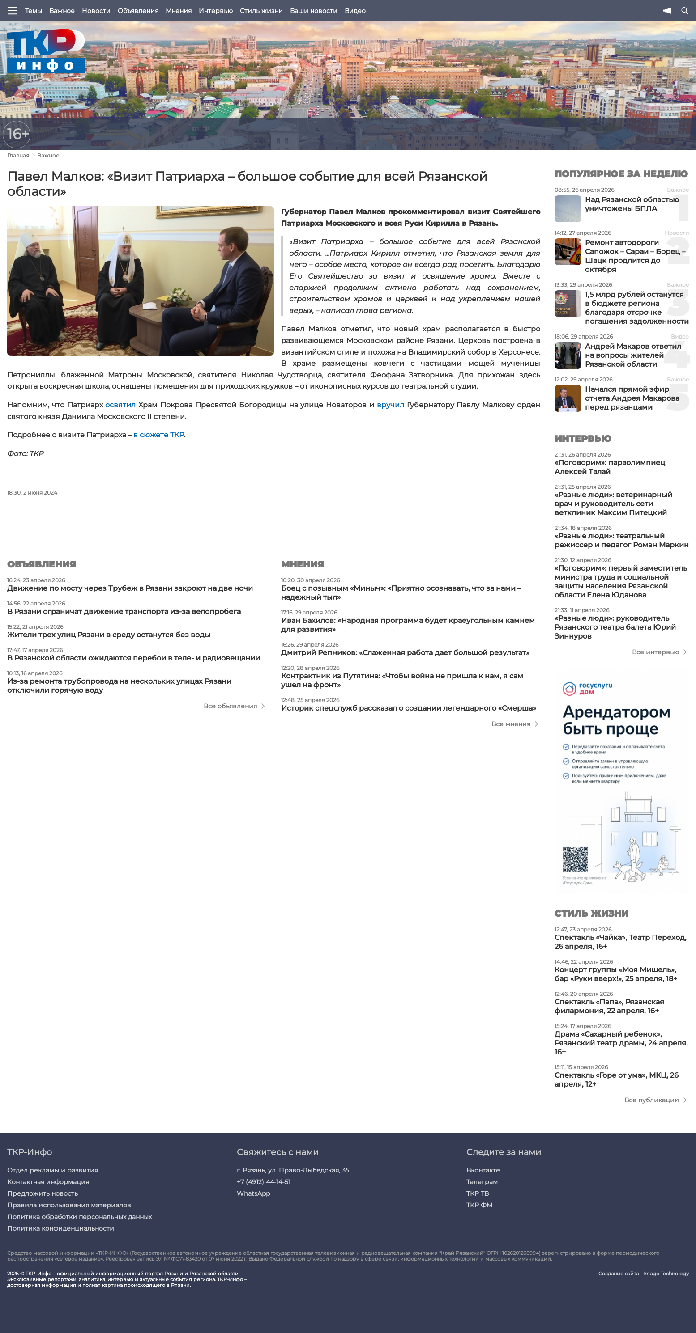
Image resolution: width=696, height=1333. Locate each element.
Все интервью (655, 652)
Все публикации (651, 1100)
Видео (355, 11)
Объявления (138, 11)
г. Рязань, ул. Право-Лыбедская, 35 (293, 1170)
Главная (18, 155)
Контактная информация (48, 1182)
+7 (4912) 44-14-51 (263, 1182)
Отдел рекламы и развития (52, 1170)
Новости (96, 11)
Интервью (216, 11)
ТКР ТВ (477, 1193)
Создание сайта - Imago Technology (643, 1274)
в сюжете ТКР (158, 435)
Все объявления (230, 706)
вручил (390, 405)
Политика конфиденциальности (60, 1228)
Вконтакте (483, 1170)
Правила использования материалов (69, 1205)
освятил (121, 405)
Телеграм (482, 1182)
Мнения (179, 11)
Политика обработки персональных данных (79, 1217)
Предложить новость (42, 1193)
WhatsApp (253, 1193)
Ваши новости (313, 11)
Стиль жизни (261, 11)
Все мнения (510, 724)
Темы (33, 11)
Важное (62, 11)
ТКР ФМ (479, 1205)
